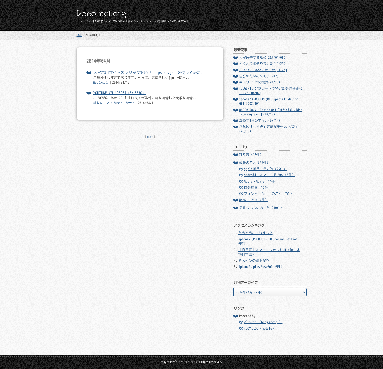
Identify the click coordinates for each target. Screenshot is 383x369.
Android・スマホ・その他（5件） (269, 175)
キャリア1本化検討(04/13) (259, 82)
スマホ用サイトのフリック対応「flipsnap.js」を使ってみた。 (149, 72)
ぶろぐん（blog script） (263, 322)
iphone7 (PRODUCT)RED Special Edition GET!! (268, 241)
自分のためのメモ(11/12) (259, 76)
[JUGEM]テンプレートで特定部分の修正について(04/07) (270, 90)
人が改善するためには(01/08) (262, 57)
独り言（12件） (251, 154)
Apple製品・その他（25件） (265, 168)
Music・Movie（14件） (261, 181)
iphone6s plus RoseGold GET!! (261, 266)
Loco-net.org (186, 362)
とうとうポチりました (255, 233)
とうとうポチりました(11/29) (262, 63)
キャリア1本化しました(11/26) (263, 70)
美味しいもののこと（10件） (261, 207)
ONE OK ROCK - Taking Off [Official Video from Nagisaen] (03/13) (270, 112)
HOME (79, 35)
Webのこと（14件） (253, 199)
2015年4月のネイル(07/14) (259, 120)
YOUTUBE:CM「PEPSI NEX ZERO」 (119, 92)
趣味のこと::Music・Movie (113, 102)
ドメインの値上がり (253, 260)
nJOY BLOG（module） (260, 328)
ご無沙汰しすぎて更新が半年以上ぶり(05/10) (268, 129)
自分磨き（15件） (257, 187)
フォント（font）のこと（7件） (269, 193)
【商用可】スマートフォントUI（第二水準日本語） (269, 252)
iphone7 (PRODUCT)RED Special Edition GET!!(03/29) (269, 101)
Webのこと (101, 82)
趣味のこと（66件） (254, 162)
